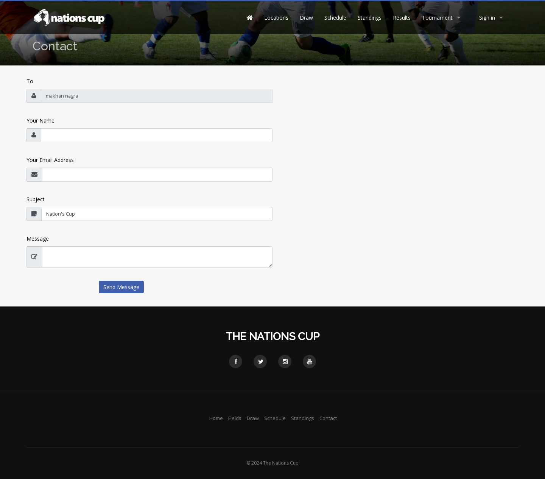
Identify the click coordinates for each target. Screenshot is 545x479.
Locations (276, 17)
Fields (234, 418)
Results (402, 17)
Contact (328, 418)
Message (37, 238)
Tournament (437, 17)
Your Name (40, 120)
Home (216, 418)
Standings (370, 17)
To (29, 81)
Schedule (335, 17)
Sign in (487, 17)
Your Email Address (50, 159)
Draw (306, 17)
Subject (35, 199)
